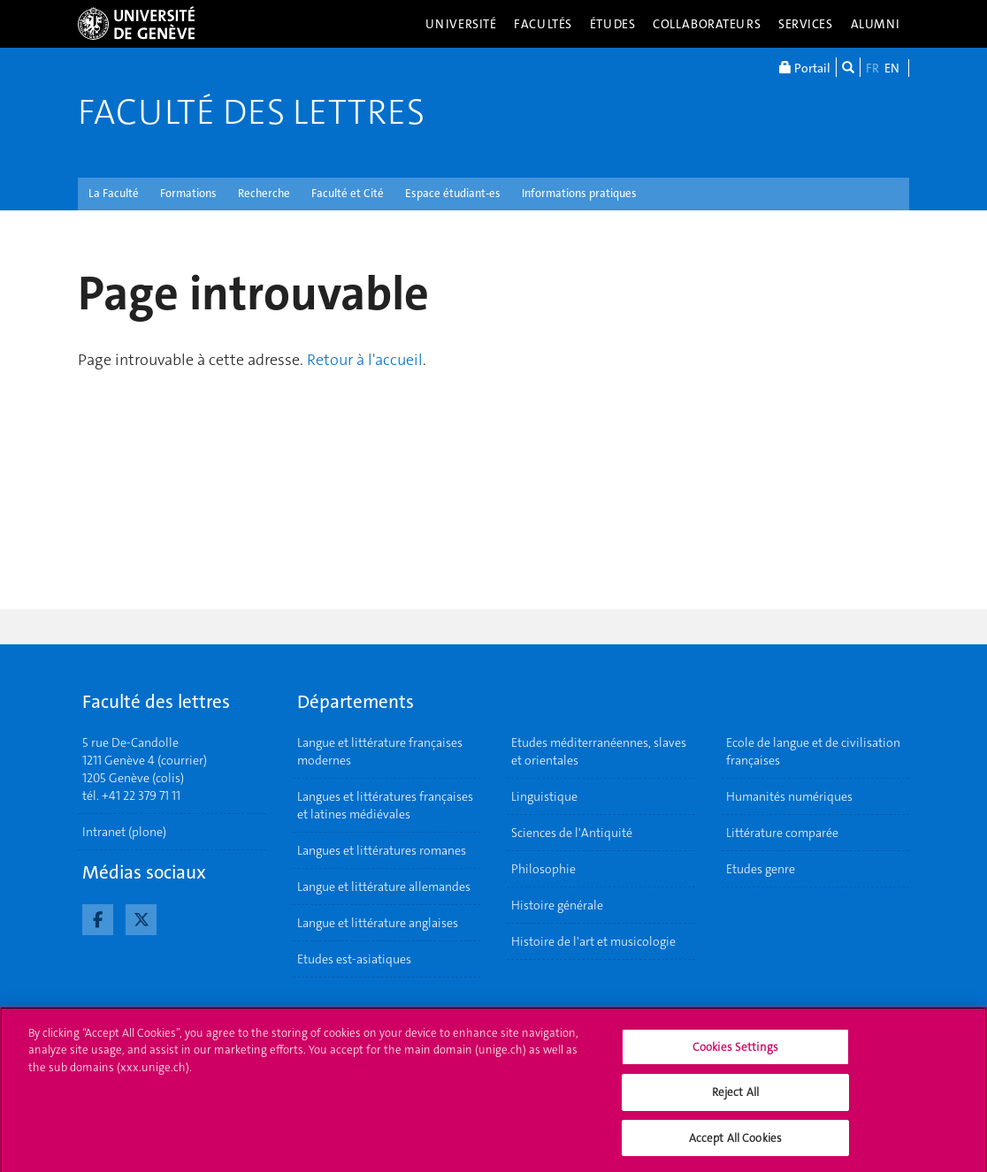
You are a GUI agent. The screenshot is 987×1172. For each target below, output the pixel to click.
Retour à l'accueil (365, 359)
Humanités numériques (789, 796)
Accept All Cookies (735, 1144)
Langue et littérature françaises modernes (380, 751)
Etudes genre (760, 869)
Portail (804, 67)
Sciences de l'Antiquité (571, 833)
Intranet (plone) (124, 832)
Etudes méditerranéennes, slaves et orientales (598, 751)
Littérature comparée (782, 833)
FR (872, 68)
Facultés (543, 24)
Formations (188, 193)
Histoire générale (557, 905)
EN (891, 68)
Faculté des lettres (251, 112)
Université (461, 24)
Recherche (264, 193)
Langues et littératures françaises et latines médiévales (385, 805)
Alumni (875, 24)
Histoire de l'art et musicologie (593, 941)
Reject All (735, 1098)
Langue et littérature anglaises (377, 923)
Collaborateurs (707, 24)
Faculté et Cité (347, 193)
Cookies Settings (735, 1052)
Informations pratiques (579, 193)
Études (612, 24)
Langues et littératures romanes (381, 850)
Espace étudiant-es (453, 193)
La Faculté (113, 193)
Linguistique (544, 796)
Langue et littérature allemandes (384, 886)
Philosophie (543, 869)
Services (805, 24)
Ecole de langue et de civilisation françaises (813, 751)
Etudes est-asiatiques (354, 959)
